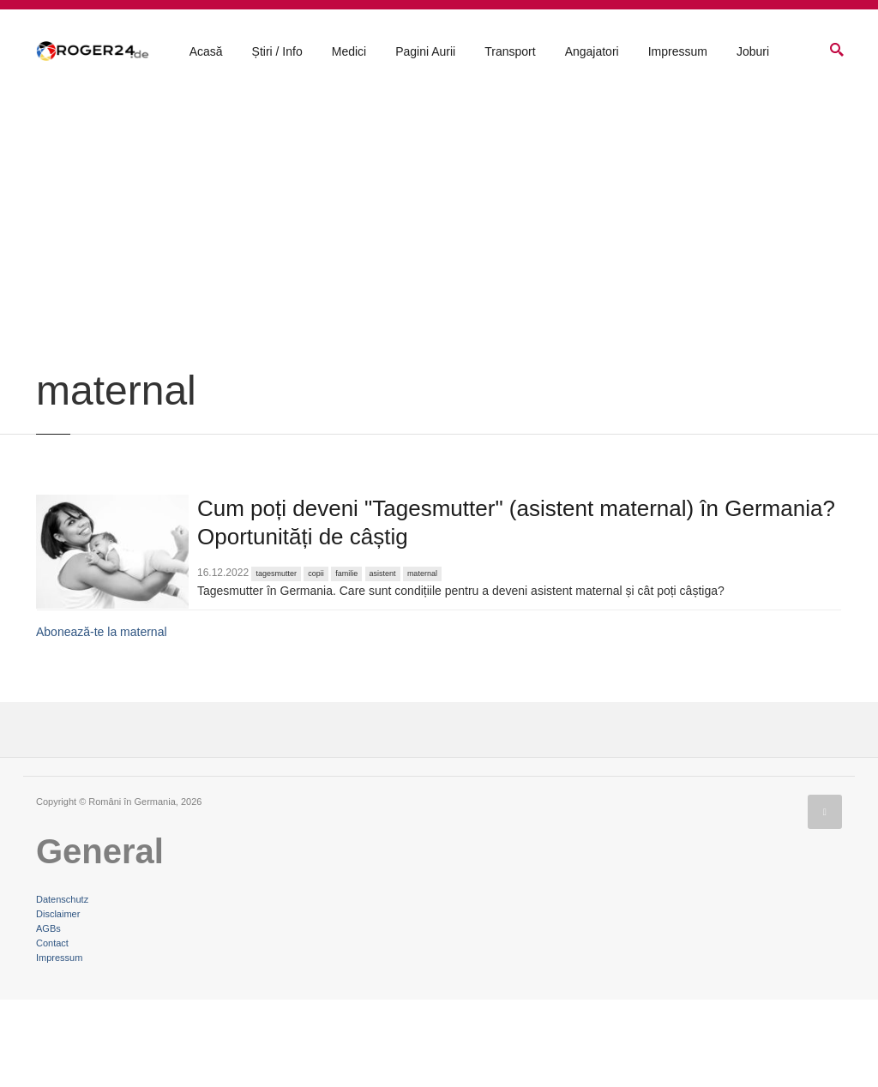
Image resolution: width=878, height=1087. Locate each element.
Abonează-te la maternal (101, 720)
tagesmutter (276, 662)
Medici (349, 52)
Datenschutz (62, 987)
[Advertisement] (439, 327)
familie (346, 662)
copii (316, 662)
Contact (52, 1030)
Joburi (753, 52)
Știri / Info (277, 52)
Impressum (677, 52)
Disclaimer (58, 1001)
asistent (383, 662)
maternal (422, 662)
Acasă (206, 52)
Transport (509, 52)
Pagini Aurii (425, 52)
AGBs (48, 1016)
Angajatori (592, 52)
